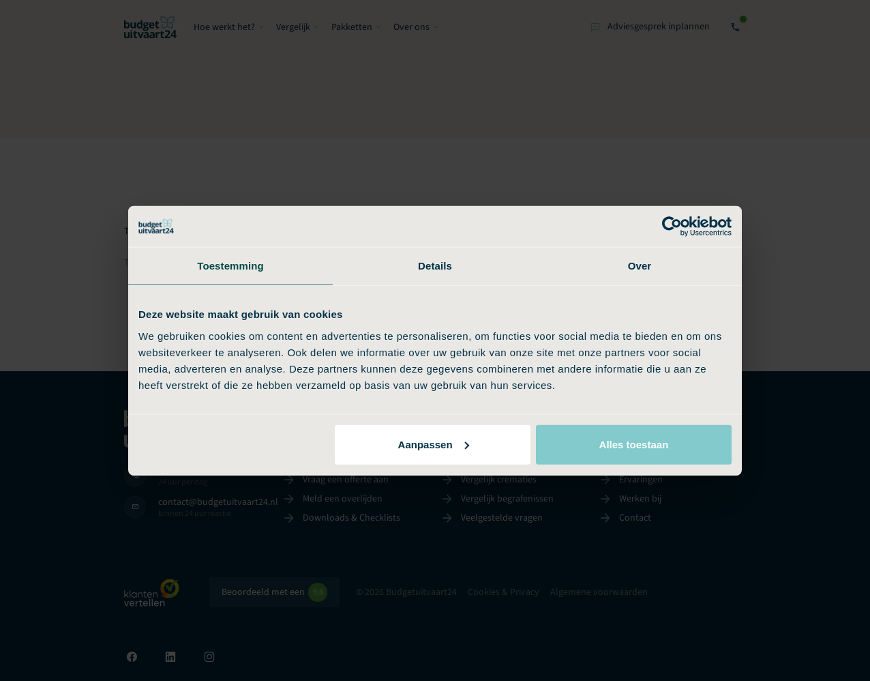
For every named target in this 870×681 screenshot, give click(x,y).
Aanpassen (433, 444)
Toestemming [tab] (230, 266)
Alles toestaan (634, 444)
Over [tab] (640, 266)
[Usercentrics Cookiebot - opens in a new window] (672, 226)
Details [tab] (435, 266)
